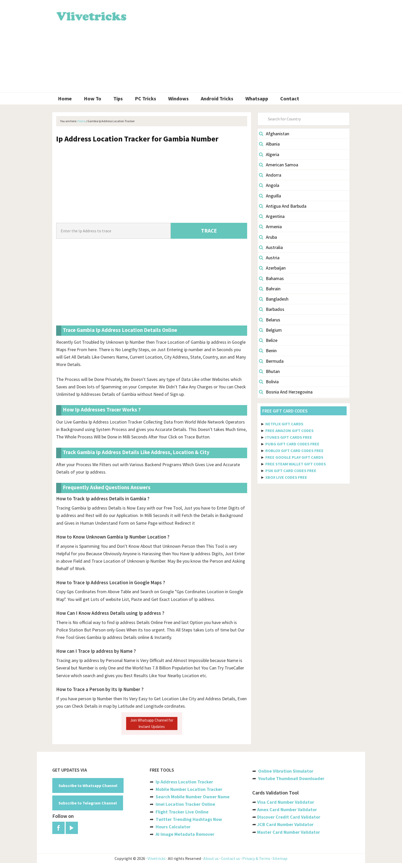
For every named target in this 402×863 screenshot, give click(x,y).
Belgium (270, 330)
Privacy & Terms (256, 858)
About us (211, 858)
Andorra (270, 175)
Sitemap (280, 858)
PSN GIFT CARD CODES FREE (290, 470)
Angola (269, 185)
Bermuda (271, 361)
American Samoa (278, 165)
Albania (269, 144)
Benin (268, 350)
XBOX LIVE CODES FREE (286, 477)
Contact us (230, 858)
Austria (269, 258)
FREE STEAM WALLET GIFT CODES (295, 463)
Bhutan (269, 371)
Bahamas (271, 278)
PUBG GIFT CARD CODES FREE (292, 443)
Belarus (269, 320)
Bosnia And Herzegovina (286, 392)
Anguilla (270, 196)
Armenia (270, 226)
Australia (271, 247)
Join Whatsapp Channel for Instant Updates (151, 723)
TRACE (209, 230)
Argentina (272, 216)
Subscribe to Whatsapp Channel (87, 785)
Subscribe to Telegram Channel (87, 803)
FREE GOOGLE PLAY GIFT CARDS (294, 457)
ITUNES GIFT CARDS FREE (288, 437)
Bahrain (269, 289)
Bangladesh (273, 299)
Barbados (271, 309)
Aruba (268, 237)
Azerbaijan (272, 268)
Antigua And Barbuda (282, 206)
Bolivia (269, 382)
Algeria (269, 154)
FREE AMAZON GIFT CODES (289, 430)
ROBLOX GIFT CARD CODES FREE (294, 450)
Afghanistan (274, 134)
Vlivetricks (90, 15)
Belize (268, 340)
